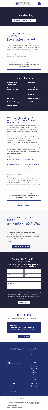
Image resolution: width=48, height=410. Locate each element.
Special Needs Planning (14, 164)
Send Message (24, 302)
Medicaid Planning (31, 159)
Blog (34, 378)
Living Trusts (29, 156)
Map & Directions (13, 392)
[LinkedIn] (36, 386)
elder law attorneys (34, 177)
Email (26, 274)
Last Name (27, 270)
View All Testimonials (21, 247)
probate (19, 140)
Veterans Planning (30, 162)
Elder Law (34, 370)
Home (34, 365)
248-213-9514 (23, 357)
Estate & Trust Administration (33, 169)
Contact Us (34, 380)
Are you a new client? (12, 279)
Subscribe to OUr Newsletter (24, 20)
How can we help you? (12, 283)
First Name (10, 270)
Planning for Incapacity (14, 159)
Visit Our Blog (24, 337)
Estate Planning (34, 369)
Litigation (34, 374)
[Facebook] (34, 386)
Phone (9, 274)
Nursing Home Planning (14, 162)
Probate (34, 372)
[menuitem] (14, 83)
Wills (10, 156)
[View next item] (10, 247)
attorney (12, 135)
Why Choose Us (34, 367)
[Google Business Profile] (32, 386)
